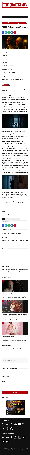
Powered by (6, 214)
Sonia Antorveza (23, 220)
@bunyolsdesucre (6, 207)
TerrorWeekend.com (9, 360)
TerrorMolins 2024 (5, 221)
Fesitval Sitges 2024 (21, 22)
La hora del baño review (8, 336)
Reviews (16, 220)
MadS (12, 220)
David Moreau (5, 22)
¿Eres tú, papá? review (8, 293)
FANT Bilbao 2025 (12, 22)
